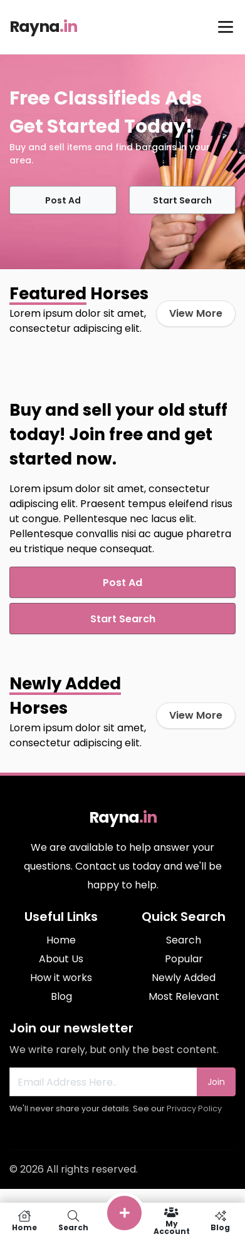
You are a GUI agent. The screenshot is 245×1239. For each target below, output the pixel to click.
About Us (61, 959)
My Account (171, 1220)
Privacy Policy (194, 1108)
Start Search (182, 200)
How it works (61, 977)
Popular (184, 959)
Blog (61, 996)
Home (61, 940)
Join (216, 1082)
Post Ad (63, 200)
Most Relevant (184, 996)
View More (195, 313)
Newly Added (184, 977)
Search (183, 940)
